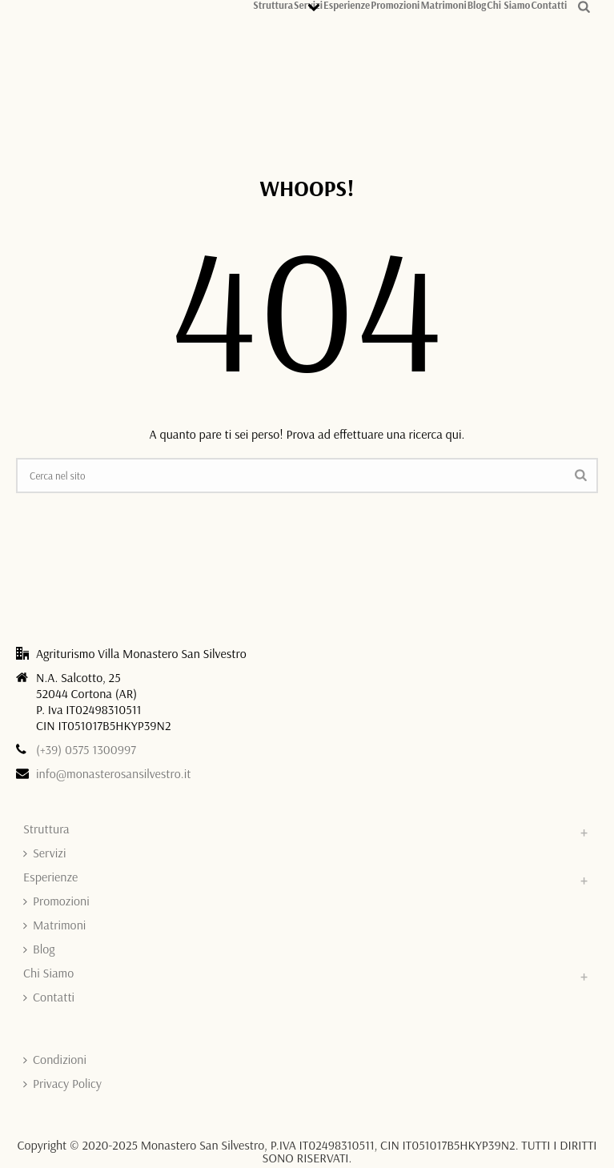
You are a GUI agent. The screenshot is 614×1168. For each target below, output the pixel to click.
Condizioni (54, 1059)
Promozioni (395, 4)
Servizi (44, 853)
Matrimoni (443, 4)
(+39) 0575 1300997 (86, 749)
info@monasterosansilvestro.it (113, 773)
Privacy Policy (62, 1083)
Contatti (549, 4)
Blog (477, 4)
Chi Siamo (508, 4)
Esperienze (346, 4)
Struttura (273, 4)
